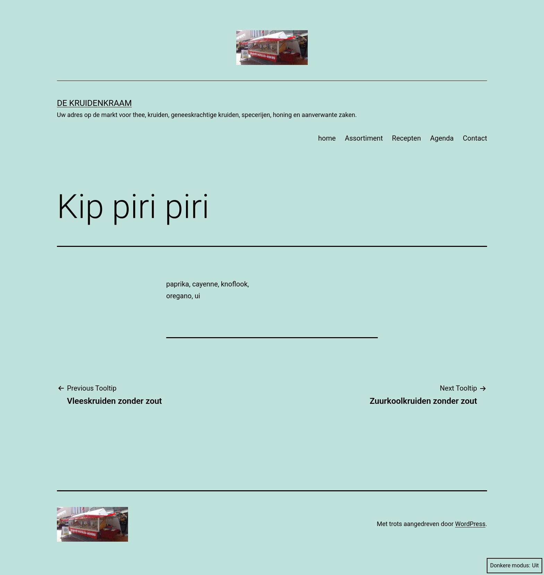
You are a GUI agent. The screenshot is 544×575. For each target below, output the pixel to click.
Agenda (442, 138)
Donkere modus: (514, 565)
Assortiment (364, 138)
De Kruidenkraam (94, 103)
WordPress (470, 523)
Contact (475, 138)
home (327, 138)
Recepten (406, 138)
